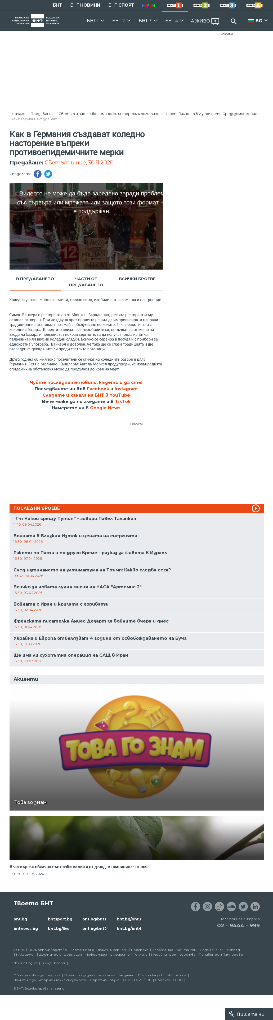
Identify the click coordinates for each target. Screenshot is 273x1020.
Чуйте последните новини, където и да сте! (86, 382)
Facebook (98, 388)
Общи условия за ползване (37, 975)
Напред (233, 950)
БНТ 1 (93, 20)
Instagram (126, 388)
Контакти (186, 950)
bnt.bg (20, 919)
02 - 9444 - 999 (238, 925)
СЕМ (126, 980)
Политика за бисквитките (162, 975)
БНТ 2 (118, 20)
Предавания (41, 113)
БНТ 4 (171, 20)
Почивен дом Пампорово (221, 954)
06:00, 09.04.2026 (29, 874)
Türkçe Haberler (53, 963)
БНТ (57, 5)
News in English (26, 963)
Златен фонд (82, 950)
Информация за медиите (108, 954)
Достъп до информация (60, 954)
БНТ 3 (145, 20)
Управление (162, 950)
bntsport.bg (60, 919)
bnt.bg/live (59, 928)
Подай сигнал (211, 950)
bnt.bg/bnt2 (94, 928)
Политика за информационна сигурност (50, 980)
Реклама (227, 34)
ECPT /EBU (142, 980)
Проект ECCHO (169, 980)
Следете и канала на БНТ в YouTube (86, 395)
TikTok (123, 401)
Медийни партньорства (173, 954)
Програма (140, 950)
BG (259, 20)
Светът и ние (72, 113)
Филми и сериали (112, 950)
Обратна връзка (104, 980)
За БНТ (19, 950)
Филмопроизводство (47, 950)
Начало (18, 113)
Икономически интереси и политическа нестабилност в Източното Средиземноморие (173, 113)
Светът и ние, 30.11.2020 (79, 162)
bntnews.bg (26, 928)
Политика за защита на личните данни (99, 975)
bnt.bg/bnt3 (129, 919)
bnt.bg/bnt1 (94, 919)
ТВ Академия (24, 954)
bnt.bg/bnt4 (129, 928)
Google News (105, 407)
